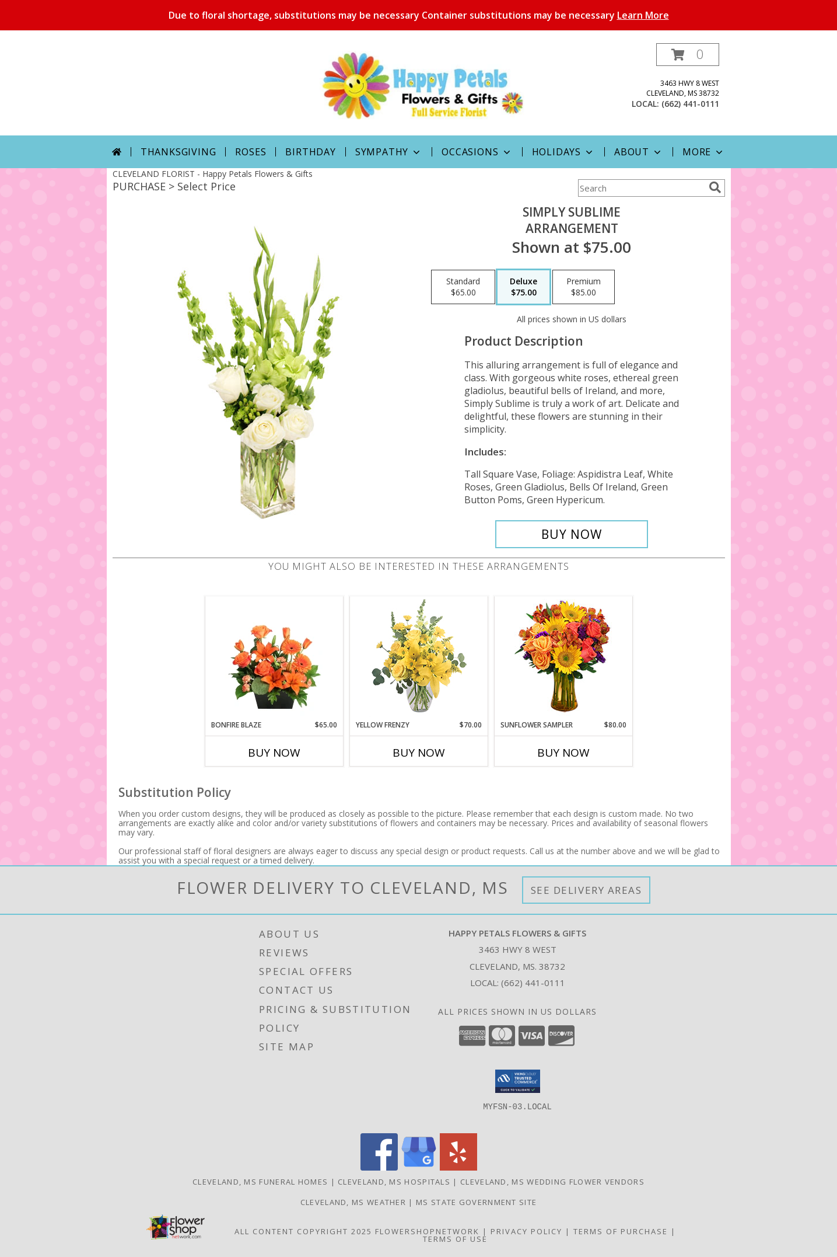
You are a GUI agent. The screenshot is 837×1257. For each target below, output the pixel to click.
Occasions (477, 151)
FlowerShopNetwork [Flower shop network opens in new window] (427, 1231)
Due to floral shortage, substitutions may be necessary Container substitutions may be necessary (419, 15)
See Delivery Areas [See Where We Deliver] (586, 890)
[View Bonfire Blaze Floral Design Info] (274, 658)
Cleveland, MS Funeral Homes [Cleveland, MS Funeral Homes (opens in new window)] (260, 1181)
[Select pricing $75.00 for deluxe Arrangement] (523, 287)
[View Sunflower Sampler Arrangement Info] (563, 658)
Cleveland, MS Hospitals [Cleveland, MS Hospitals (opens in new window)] (394, 1181)
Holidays (563, 151)
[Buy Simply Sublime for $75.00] (572, 534)
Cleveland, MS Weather (353, 1202)
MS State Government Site (476, 1202)
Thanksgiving (178, 151)
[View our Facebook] (379, 1167)
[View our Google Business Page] (418, 1167)
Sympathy (388, 151)
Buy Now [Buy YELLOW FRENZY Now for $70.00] (419, 752)
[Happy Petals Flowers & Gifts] (423, 84)
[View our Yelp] (458, 1167)
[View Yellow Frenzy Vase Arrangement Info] (418, 658)
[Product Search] (641, 188)
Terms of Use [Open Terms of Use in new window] (455, 1239)
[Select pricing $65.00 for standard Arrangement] (463, 287)
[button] (687, 54)
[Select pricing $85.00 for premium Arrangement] (583, 287)
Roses (250, 151)
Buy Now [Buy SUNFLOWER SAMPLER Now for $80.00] (563, 752)
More (703, 151)
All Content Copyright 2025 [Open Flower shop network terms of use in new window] (303, 1231)
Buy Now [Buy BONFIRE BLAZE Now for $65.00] (274, 752)
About (638, 151)
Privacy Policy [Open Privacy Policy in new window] (526, 1231)
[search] (715, 187)
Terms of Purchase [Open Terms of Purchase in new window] (620, 1231)
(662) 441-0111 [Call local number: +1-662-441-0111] (690, 103)
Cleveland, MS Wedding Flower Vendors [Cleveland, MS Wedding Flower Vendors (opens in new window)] (552, 1181)
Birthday (310, 151)
